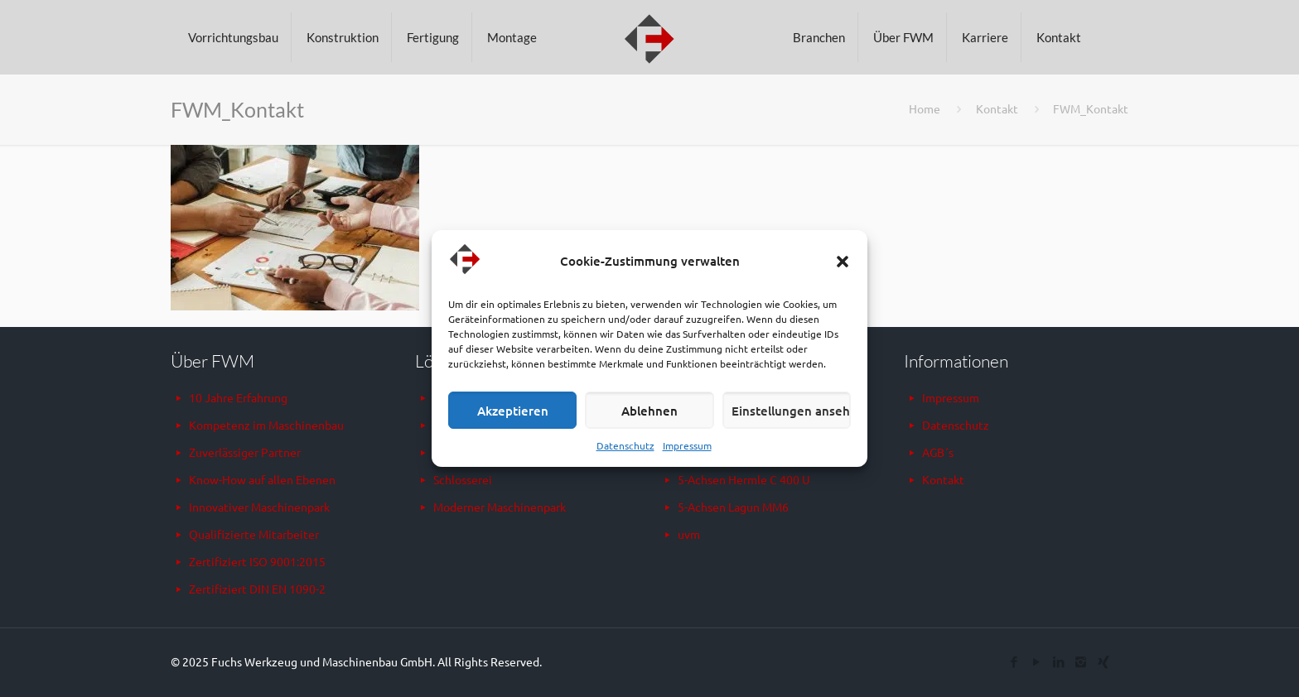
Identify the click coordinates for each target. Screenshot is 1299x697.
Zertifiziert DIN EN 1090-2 (257, 588)
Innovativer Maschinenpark (259, 506)
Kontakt (997, 108)
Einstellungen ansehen (791, 410)
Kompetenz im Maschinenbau (266, 424)
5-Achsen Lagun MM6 (733, 506)
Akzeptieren (512, 410)
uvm (689, 533)
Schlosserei (462, 479)
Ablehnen (649, 410)
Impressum (687, 445)
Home (924, 108)
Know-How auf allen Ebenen (262, 479)
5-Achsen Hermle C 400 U (744, 479)
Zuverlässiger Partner (245, 452)
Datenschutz (625, 445)
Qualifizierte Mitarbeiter (254, 533)
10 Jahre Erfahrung (238, 397)
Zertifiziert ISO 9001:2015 (257, 561)
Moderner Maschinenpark (499, 506)
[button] (842, 261)
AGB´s (938, 452)
